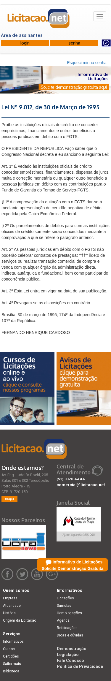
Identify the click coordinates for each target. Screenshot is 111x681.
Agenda (63, 620)
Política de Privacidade (80, 666)
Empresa (10, 598)
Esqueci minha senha (87, 62)
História (9, 613)
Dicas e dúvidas (70, 635)
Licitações (65, 598)
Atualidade (12, 606)
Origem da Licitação (19, 620)
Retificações (67, 628)
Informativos (13, 641)
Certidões (11, 656)
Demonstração (71, 648)
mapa (9, 499)
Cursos (9, 649)
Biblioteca (11, 671)
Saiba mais (12, 664)
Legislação (68, 654)
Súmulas (64, 606)
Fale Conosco (70, 660)
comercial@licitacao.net (81, 484)
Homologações (69, 613)
